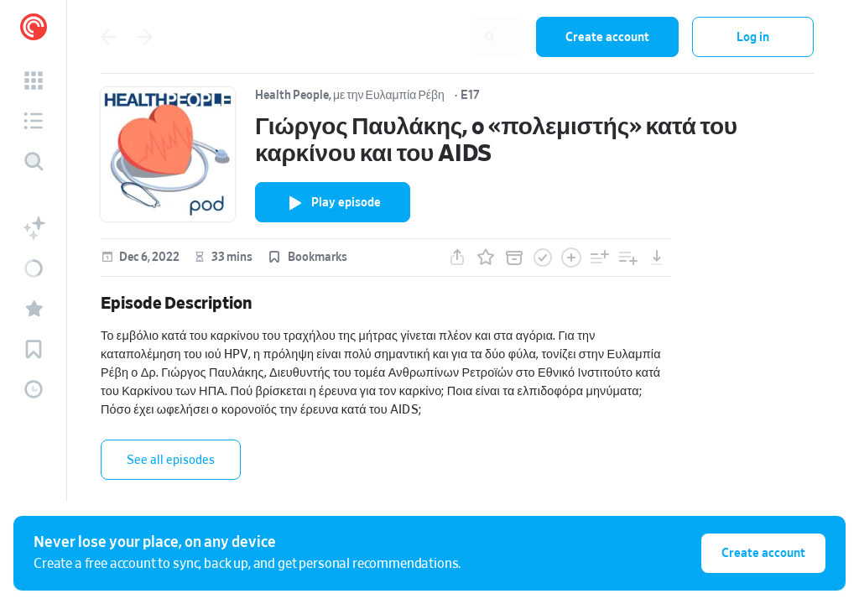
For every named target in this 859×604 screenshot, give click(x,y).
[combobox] (414, 37)
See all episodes (171, 460)
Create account (607, 37)
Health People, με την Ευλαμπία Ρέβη (350, 96)
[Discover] (33, 161)
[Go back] (108, 37)
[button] (33, 80)
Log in (753, 37)
